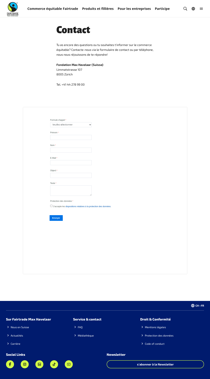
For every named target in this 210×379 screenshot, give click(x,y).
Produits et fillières (98, 8)
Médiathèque (86, 335)
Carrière (15, 343)
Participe (162, 8)
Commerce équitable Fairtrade (52, 8)
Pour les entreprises (134, 8)
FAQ (80, 327)
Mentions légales (155, 327)
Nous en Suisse (20, 327)
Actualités (17, 335)
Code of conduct (154, 343)
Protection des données (159, 335)
